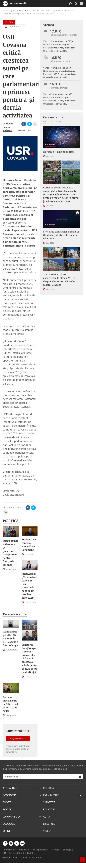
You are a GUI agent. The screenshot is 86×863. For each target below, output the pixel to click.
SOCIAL (7, 809)
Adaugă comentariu (17, 738)
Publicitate (24, 849)
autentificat (24, 746)
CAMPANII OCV (12, 816)
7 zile (50, 121)
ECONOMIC (9, 795)
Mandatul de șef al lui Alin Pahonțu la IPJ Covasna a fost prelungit (10, 638)
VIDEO (47, 830)
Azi (44, 121)
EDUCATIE (49, 809)
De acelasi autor (15, 614)
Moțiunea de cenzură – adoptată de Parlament (29, 544)
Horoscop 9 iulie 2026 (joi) (58, 151)
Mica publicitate (40, 849)
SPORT (7, 802)
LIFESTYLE (49, 823)
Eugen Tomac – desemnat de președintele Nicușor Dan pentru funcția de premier (10, 552)
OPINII (7, 830)
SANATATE (49, 802)
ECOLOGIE (9, 823)
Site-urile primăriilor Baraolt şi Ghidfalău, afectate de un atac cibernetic (61, 235)
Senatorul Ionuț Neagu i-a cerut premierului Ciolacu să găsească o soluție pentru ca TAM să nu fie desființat (29, 658)
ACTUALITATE (50, 144)
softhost (39, 857)
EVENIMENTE (51, 795)
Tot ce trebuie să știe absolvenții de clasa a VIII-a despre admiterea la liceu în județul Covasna (59, 279)
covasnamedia (15, 3)
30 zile (58, 121)
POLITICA (23, 10)
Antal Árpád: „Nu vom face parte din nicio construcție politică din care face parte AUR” (29, 585)
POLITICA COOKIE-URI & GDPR (18, 852)
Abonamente (9, 849)
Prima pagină (9, 10)
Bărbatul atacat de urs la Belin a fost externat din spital (10, 704)
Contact (55, 849)
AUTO (46, 816)
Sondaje (67, 849)
